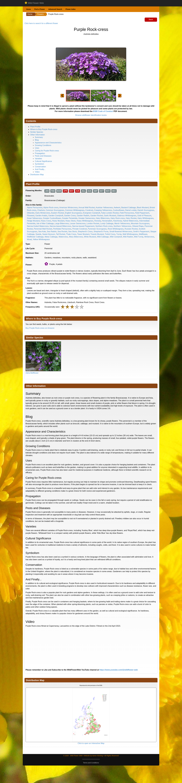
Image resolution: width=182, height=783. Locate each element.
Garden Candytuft (55, 216)
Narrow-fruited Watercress (38, 226)
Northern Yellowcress (122, 226)
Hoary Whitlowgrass (85, 221)
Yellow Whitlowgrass (41, 239)
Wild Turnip (138, 237)
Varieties (38, 159)
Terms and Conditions (91, 763)
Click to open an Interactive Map (91, 743)
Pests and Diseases (43, 156)
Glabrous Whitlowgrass (126, 216)
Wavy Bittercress (76, 237)
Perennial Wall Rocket (43, 229)
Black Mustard (143, 208)
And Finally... (40, 169)
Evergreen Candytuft (91, 213)
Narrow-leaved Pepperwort (83, 226)
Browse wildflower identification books (91, 115)
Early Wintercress (42, 213)
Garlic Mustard (110, 216)
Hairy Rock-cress (118, 218)
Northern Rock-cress (104, 226)
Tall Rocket (60, 234)
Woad (29, 239)
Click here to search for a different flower (41, 23)
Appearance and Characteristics (48, 143)
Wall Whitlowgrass (130, 234)
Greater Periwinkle (69, 218)
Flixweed (30, 216)
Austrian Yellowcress (104, 208)
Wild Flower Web (34, 3)
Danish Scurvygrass (145, 210)
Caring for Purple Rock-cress (47, 151)
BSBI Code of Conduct (103, 111)
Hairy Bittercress (102, 218)
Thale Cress (71, 234)
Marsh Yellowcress (122, 223)
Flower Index (71, 9)
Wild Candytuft (116, 237)
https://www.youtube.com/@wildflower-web (118, 670)
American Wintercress (68, 208)
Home (28, 9)
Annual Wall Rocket (87, 208)
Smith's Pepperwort (141, 232)
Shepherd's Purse (101, 232)
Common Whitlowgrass (74, 210)
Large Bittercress (62, 223)
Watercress (63, 237)
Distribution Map (37, 175)
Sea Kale (42, 232)
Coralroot (89, 210)
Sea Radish (52, 232)
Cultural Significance (43, 161)
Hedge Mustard (33, 221)
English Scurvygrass (73, 213)
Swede (38, 234)
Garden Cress (70, 216)
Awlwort (117, 208)
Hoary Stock (70, 221)
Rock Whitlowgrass (116, 229)
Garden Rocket (96, 216)
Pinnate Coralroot (79, 229)
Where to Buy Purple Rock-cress (43, 129)
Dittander (30, 213)
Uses (37, 148)
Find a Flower (39, 9)
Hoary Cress (46, 221)
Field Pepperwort (142, 213)
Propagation (40, 153)
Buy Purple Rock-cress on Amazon (40, 328)
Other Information (37, 135)
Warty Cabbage (51, 237)
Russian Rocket (131, 229)
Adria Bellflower (32, 373)
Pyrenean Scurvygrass (97, 229)
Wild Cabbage (103, 237)
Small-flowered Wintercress (120, 232)
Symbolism (39, 164)
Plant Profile (35, 127)
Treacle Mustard (97, 234)
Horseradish (107, 221)
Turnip (119, 234)
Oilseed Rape (138, 226)
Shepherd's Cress (85, 232)
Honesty (97, 221)
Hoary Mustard (58, 221)
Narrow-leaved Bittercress (60, 226)
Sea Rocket (62, 232)
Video (37, 172)
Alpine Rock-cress (50, 208)
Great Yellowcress (34, 218)
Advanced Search (55, 9)
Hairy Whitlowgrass (146, 218)
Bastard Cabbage (128, 208)
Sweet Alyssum (48, 234)
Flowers (40, 14)
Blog (37, 140)
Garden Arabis (41, 216)
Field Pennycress (127, 213)
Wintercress (149, 237)
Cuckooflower (118, 210)
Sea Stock (72, 232)
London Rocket (93, 223)
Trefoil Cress (110, 234)
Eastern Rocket (57, 213)
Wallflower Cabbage (35, 237)
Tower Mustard (83, 234)
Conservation (40, 167)
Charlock (41, 210)
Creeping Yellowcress (103, 210)
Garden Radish (83, 216)
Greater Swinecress (86, 218)
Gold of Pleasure (144, 216)
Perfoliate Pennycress (62, 229)
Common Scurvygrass (55, 210)
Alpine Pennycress (34, 208)
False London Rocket (110, 213)
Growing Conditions (43, 145)
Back (151, 20)
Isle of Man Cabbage (45, 223)
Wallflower (143, 234)
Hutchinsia (117, 221)
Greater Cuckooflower (52, 218)
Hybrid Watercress (130, 221)
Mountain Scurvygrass (140, 223)
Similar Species (36, 132)
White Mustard (90, 237)
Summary (39, 137)
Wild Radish (128, 237)
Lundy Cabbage (106, 223)
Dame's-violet (130, 210)
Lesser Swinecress (78, 223)
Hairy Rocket (131, 218)
